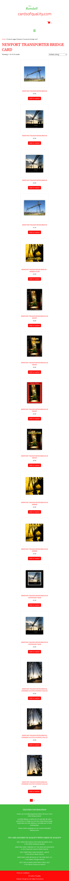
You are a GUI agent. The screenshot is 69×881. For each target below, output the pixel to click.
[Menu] (34, 30)
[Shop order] (58, 54)
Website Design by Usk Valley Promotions (30, 879)
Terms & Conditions (23, 873)
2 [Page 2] (34, 800)
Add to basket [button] (34, 98)
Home (4, 39)
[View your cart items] (50, 22)
